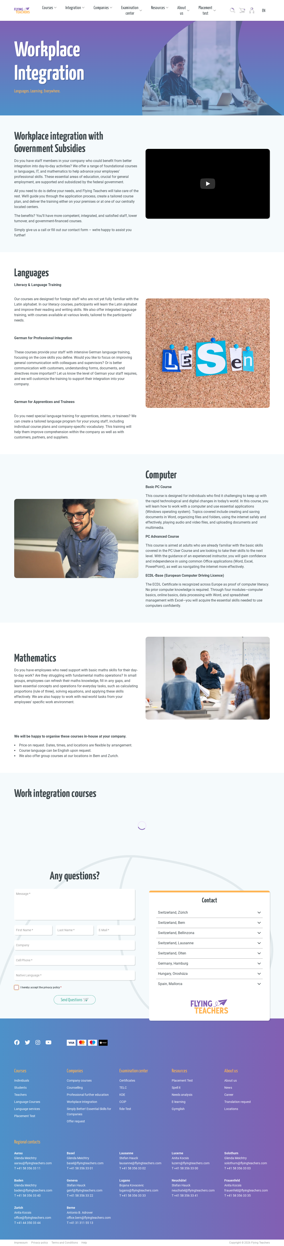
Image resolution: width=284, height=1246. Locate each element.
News (228, 1087)
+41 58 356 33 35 (239, 1195)
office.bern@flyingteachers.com (89, 1217)
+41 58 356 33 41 (186, 1195)
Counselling (75, 1087)
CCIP (122, 1102)
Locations (231, 1109)
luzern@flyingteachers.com (190, 1163)
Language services (27, 1109)
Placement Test (24, 1116)
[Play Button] (208, 183)
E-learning (178, 1102)
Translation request (237, 1102)
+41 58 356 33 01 (81, 1168)
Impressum (21, 1242)
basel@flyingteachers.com (85, 1163)
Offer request (76, 1121)
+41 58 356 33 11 (29, 1168)
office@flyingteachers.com (32, 1217)
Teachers (20, 1094)
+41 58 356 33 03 (239, 1168)
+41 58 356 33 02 (134, 1168)
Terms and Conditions (64, 1242)
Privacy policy (39, 1242)
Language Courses (27, 1102)
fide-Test (125, 1109)
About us (230, 1080)
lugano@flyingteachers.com (138, 1190)
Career (228, 1094)
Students (20, 1087)
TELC (123, 1087)
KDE (122, 1094)
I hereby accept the (40, 987)
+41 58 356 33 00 (186, 1168)
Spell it (176, 1087)
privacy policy (51, 987)
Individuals (21, 1080)
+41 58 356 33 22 (81, 1195)
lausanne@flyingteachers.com (140, 1163)
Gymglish (178, 1109)
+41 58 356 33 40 (29, 1195)
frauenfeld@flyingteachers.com (246, 1190)
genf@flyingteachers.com (84, 1190)
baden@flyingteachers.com (33, 1190)
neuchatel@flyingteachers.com (193, 1190)
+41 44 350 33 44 (29, 1223)
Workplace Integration (82, 1102)
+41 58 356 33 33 (134, 1195)
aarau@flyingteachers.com (33, 1163)
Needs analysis (182, 1094)
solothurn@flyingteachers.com (245, 1163)
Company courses (79, 1080)
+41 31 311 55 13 (81, 1223)
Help (84, 1242)
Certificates (127, 1080)
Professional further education (88, 1094)
